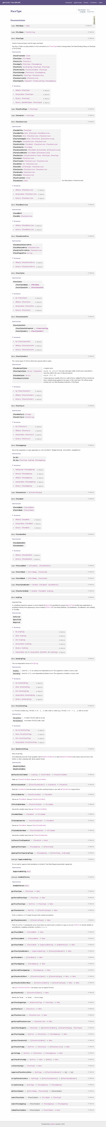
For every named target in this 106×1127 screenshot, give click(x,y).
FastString (30, 32)
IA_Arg (15, 460)
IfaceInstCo (18, 170)
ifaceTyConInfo (22, 288)
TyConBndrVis (53, 585)
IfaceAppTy (17, 64)
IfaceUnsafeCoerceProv (22, 245)
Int (24, 164)
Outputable (20, 94)
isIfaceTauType (17, 1066)
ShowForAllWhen (67, 757)
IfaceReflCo (18, 130)
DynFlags (38, 1072)
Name (28, 26)
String (29, 253)
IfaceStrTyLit (18, 417)
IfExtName (20, 26)
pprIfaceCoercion (18, 1015)
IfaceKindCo (18, 172)
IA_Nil (15, 458)
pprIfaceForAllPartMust (20, 983)
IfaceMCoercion (43, 133)
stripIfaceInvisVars (19, 1078)
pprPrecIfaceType (18, 904)
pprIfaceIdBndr (17, 932)
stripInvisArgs (17, 1085)
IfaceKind (20, 116)
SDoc (38, 891)
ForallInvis (18, 721)
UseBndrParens (24, 877)
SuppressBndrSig (24, 859)
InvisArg (16, 674)
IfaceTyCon (29, 73)
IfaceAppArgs (36, 64)
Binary (18, 99)
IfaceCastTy (18, 76)
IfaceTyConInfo (37, 288)
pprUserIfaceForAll (19, 1041)
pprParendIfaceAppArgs (20, 970)
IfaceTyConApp (18, 73)
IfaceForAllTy (18, 70)
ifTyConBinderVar (18, 821)
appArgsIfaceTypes (18, 847)
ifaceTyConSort (22, 331)
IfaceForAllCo (18, 144)
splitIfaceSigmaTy (18, 1028)
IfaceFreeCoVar (19, 178)
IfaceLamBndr (21, 566)
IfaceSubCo (17, 175)
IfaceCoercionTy (19, 78)
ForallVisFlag (21, 706)
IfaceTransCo (18, 161)
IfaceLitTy (17, 62)
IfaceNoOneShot (19, 543)
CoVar (28, 178)
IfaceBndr (29, 144)
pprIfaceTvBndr (17, 945)
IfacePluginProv (19, 253)
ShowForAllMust (48, 757)
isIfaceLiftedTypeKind (20, 840)
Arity (30, 371)
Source (86, 2)
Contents (93, 2)
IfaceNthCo (17, 164)
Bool (46, 840)
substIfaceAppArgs (18, 1104)
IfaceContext (21, 493)
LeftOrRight (26, 167)
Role (26, 133)
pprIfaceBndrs (17, 957)
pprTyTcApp (15, 1053)
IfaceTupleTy (18, 81)
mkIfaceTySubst (17, 1091)
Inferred (49, 607)
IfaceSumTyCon (18, 376)
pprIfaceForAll (17, 993)
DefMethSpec (27, 103)
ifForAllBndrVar (17, 795)
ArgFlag (31, 460)
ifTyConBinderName (18, 831)
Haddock (52, 1124)
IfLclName (20, 32)
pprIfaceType (16, 891)
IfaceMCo (16, 216)
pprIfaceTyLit (17, 1009)
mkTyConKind (65, 789)
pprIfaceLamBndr (17, 939)
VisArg (15, 671)
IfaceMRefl (17, 213)
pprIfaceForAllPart (19, 976)
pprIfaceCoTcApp (17, 1047)
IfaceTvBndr (18, 510)
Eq (16, 298)
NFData (18, 90)
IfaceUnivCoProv (30, 156)
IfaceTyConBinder (23, 585)
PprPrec (32, 904)
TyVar (28, 56)
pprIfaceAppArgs (17, 964)
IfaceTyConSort (37, 331)
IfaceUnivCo (18, 156)
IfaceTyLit (27, 62)
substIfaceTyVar (17, 1098)
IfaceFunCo (17, 136)
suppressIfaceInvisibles (21, 1072)
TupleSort (28, 81)
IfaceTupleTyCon (19, 371)
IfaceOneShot (21, 534)
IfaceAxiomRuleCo (20, 153)
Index (101, 2)
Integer (28, 414)
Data (17, 636)
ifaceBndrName (17, 814)
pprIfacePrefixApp (18, 1060)
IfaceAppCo (17, 142)
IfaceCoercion (38, 76)
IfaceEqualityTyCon (21, 378)
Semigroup (20, 470)
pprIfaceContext (17, 910)
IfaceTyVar (17, 59)
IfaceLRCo (17, 167)
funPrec (77, 925)
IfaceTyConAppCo (19, 139)
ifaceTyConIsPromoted (24, 328)
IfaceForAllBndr (31, 70)
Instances (68, 2)
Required (47, 605)
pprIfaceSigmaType (18, 1002)
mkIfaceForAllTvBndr (19, 775)
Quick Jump (78, 2)
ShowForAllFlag (22, 749)
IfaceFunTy (17, 67)
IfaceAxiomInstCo (20, 150)
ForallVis (17, 718)
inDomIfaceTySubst (18, 1110)
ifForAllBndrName (18, 804)
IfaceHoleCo (18, 181)
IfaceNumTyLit (18, 414)
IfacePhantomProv (20, 248)
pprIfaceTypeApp (17, 1034)
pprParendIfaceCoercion (20, 1022)
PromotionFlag (39, 81)
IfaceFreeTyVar (19, 56)
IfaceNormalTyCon (20, 368)
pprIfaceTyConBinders (20, 951)
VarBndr (35, 585)
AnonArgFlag (27, 67)
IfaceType (20, 38)
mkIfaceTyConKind (18, 785)
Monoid (18, 474)
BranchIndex (41, 150)
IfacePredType (21, 109)
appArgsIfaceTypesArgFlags (22, 853)
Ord (17, 640)
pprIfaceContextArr (19, 920)
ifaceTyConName (22, 285)
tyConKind (22, 789)
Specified (70, 605)
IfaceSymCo (17, 158)
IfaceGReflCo (18, 133)
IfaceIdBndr (18, 508)
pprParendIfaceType (19, 898)
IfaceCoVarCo (18, 147)
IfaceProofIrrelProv (21, 250)
